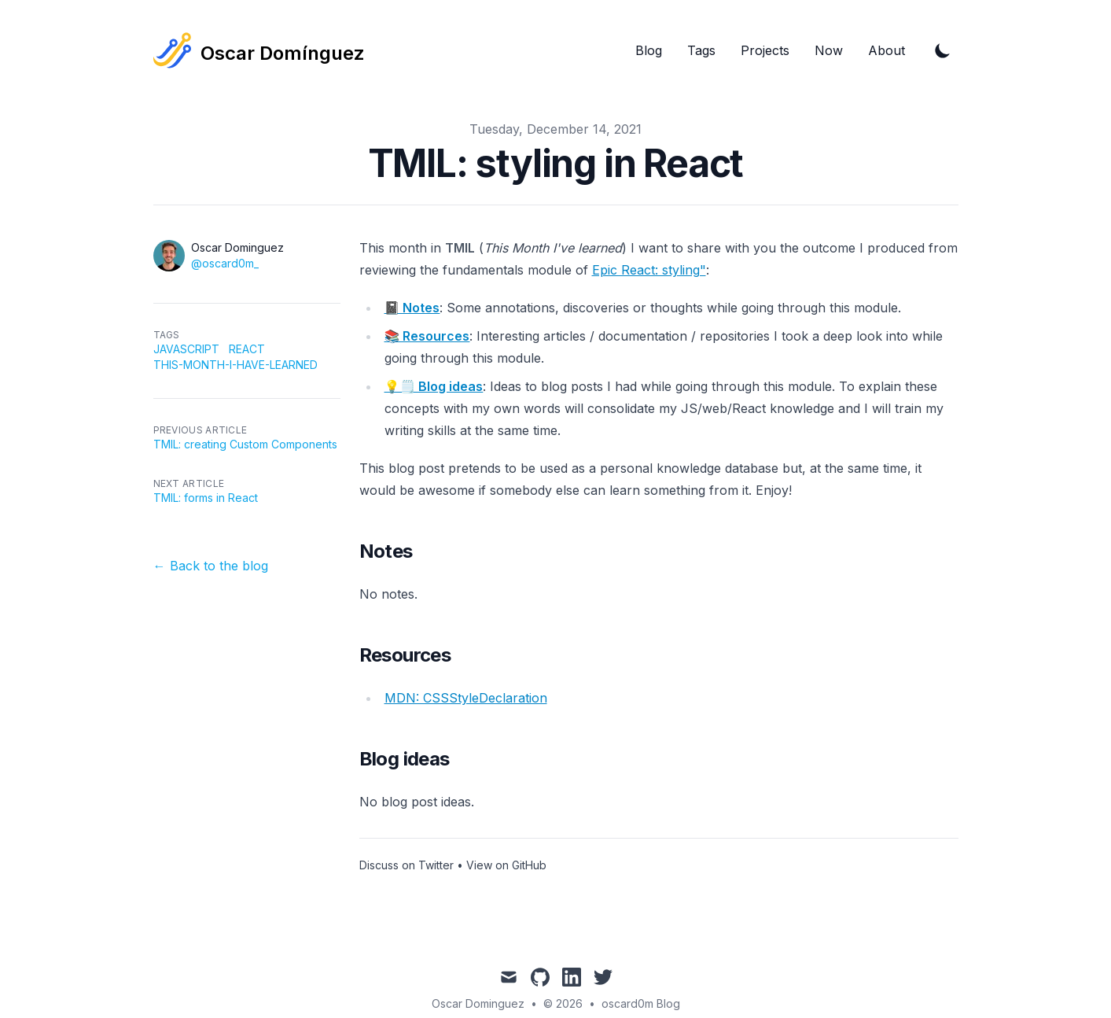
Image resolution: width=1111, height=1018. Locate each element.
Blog (648, 50)
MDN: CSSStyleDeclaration (465, 698)
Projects (765, 50)
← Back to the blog (210, 566)
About (886, 50)
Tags (701, 50)
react (247, 349)
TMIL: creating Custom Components (245, 444)
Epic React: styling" (649, 270)
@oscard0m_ (225, 263)
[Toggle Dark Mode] (942, 50)
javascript (186, 349)
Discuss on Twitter (406, 865)
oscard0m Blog (640, 1003)
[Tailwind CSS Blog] (259, 50)
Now (829, 50)
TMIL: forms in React (205, 497)
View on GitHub (506, 865)
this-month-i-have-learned (235, 364)
